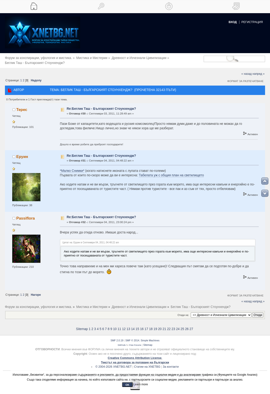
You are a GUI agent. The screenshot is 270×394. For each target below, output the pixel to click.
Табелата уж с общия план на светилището (171, 172)
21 (164, 325)
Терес (21, 106)
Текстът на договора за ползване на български (135, 359)
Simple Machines (150, 337)
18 (151, 325)
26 (187, 325)
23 (173, 325)
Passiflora (25, 215)
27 (191, 325)
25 (182, 325)
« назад (246, 70)
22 (169, 325)
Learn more (140, 384)
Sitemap (82, 325)
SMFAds (122, 341)
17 (146, 325)
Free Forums (135, 341)
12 (124, 325)
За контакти (171, 363)
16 (141, 325)
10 (115, 325)
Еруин (22, 153)
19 (155, 325)
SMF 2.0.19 (117, 337)
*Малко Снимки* (72, 167)
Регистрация (252, 22)
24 (177, 325)
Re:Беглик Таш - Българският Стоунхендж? (101, 105)
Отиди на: (183, 311)
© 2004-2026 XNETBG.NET (113, 363)
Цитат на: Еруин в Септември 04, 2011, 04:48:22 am (91, 239)
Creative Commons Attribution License (135, 354)
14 (133, 325)
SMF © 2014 (132, 337)
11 (119, 325)
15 (137, 325)
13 (128, 325)
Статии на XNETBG (147, 363)
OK (127, 384)
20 (160, 325)
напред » (258, 70)
